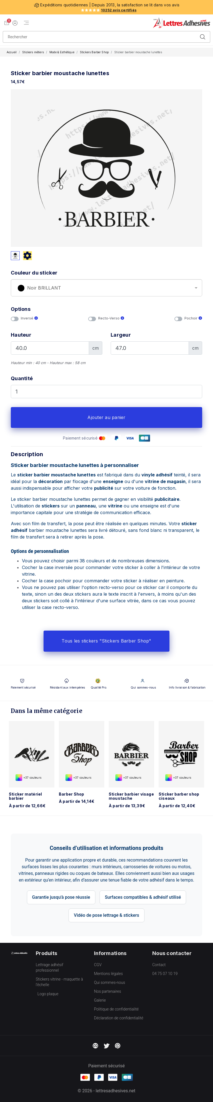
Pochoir (193, 318)
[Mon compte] (15, 22)
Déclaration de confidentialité (118, 1018)
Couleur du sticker (34, 273)
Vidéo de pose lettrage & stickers (106, 915)
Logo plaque (47, 994)
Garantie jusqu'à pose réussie (61, 897)
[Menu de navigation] (26, 23)
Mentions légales (108, 973)
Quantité (22, 378)
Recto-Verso (111, 318)
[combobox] (106, 287)
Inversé (29, 318)
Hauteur (21, 335)
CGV (98, 965)
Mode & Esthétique (61, 52)
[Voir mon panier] (7, 22)
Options (21, 309)
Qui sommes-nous (109, 982)
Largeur (121, 335)
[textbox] (106, 288)
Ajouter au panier (106, 417)
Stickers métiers (33, 52)
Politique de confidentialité (116, 1009)
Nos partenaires (107, 991)
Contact (159, 965)
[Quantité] (106, 391)
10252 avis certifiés (118, 10)
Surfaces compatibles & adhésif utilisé (143, 897)
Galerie (100, 1000)
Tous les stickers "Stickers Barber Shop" (106, 641)
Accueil (12, 52)
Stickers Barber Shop (94, 52)
